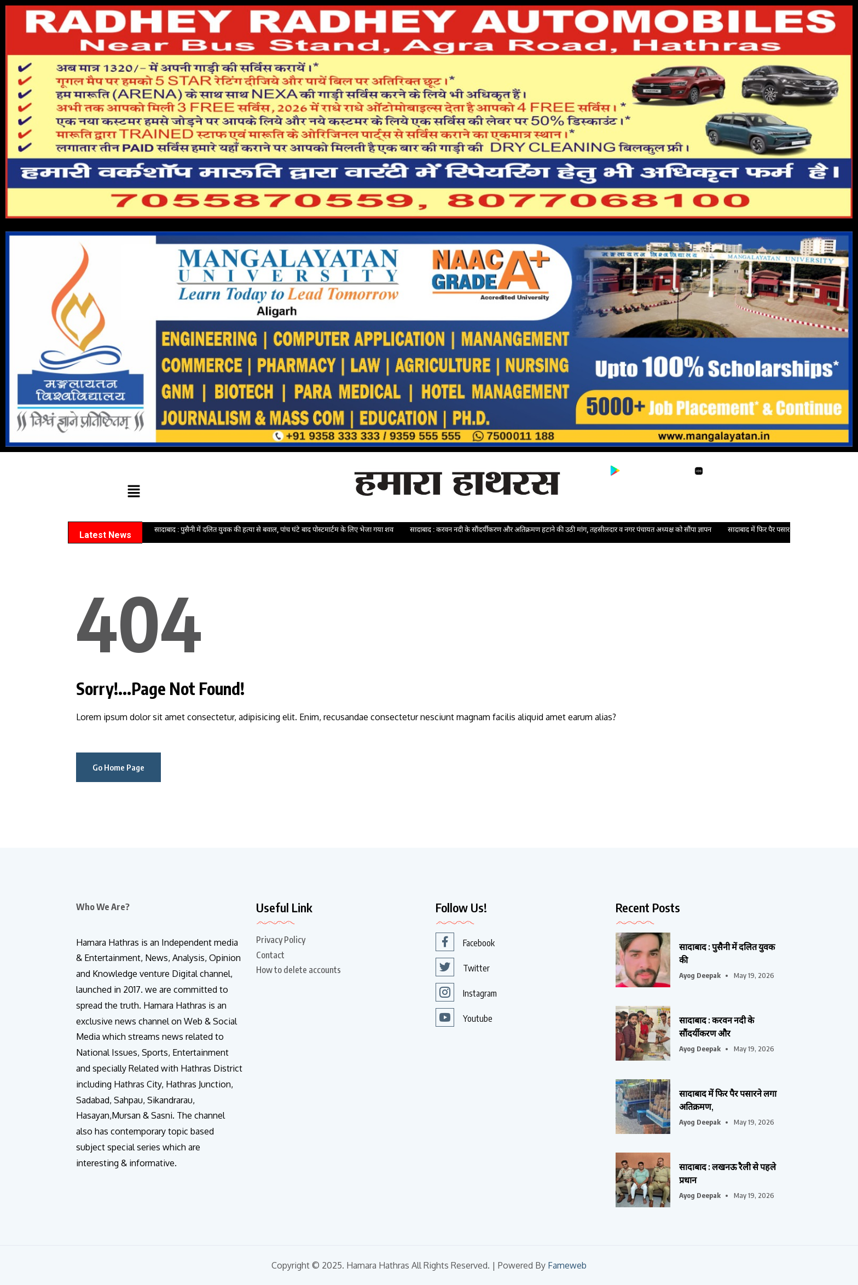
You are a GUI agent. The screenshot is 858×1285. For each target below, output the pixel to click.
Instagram (466, 992)
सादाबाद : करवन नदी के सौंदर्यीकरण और (716, 1027)
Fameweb (567, 1265)
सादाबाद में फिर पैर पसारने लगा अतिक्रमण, (727, 1100)
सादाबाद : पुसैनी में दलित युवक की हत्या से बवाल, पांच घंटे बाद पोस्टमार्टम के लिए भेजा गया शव (273, 529)
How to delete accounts (298, 969)
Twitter (463, 967)
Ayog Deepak (700, 975)
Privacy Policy (280, 939)
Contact (270, 955)
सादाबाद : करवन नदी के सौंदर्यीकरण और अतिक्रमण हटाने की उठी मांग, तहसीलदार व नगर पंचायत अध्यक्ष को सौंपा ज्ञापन (560, 529)
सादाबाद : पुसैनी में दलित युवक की (727, 953)
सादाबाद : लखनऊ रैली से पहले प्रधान (727, 1173)
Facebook (465, 942)
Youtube (464, 1017)
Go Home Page (118, 767)
